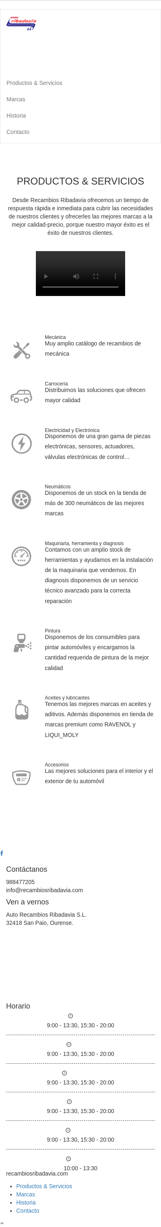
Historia (16, 115)
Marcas (16, 99)
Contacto (18, 132)
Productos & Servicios (34, 83)
